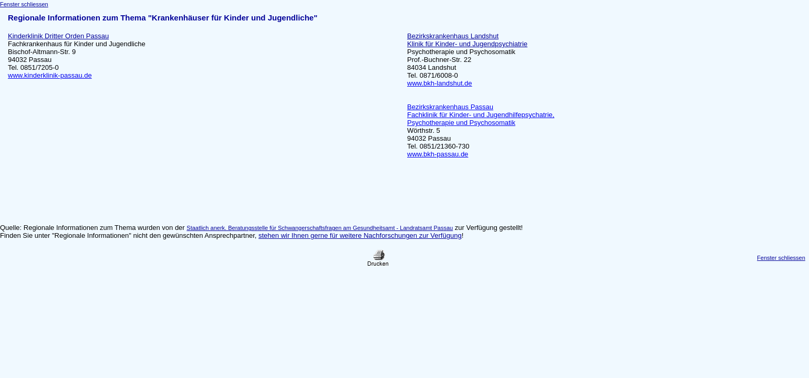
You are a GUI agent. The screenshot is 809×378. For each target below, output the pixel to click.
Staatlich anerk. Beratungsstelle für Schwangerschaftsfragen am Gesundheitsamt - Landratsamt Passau (319, 228)
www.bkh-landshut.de (439, 83)
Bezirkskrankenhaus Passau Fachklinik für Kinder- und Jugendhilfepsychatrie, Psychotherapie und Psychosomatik (480, 115)
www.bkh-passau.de (437, 154)
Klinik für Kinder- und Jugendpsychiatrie (467, 44)
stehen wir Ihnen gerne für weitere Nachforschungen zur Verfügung (360, 235)
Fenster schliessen (24, 4)
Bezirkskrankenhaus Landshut (453, 36)
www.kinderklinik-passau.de (50, 75)
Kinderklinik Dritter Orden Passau (58, 36)
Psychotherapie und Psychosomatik (461, 52)
